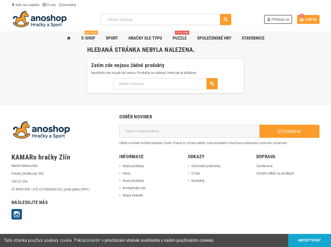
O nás (49, 5)
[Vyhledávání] (166, 19)
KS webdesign (93, 240)
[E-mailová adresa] (189, 131)
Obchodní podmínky (206, 166)
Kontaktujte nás (134, 188)
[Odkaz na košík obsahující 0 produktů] (308, 19)
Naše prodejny (133, 166)
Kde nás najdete (25, 5)
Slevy (127, 173)
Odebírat (289, 131)
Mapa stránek (133, 195)
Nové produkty (133, 181)
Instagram (16, 214)
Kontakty (67, 5)
